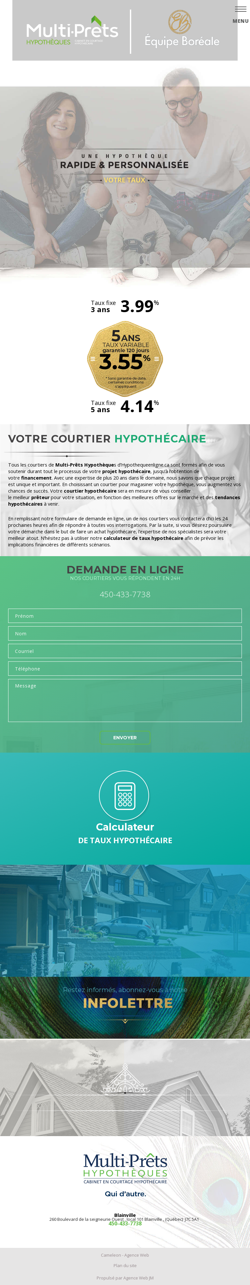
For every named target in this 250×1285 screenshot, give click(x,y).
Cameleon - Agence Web (125, 1255)
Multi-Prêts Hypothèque (84, 465)
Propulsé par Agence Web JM (125, 1278)
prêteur (40, 497)
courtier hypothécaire (90, 491)
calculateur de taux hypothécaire (143, 538)
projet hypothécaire (126, 471)
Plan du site (125, 1265)
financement (36, 478)
